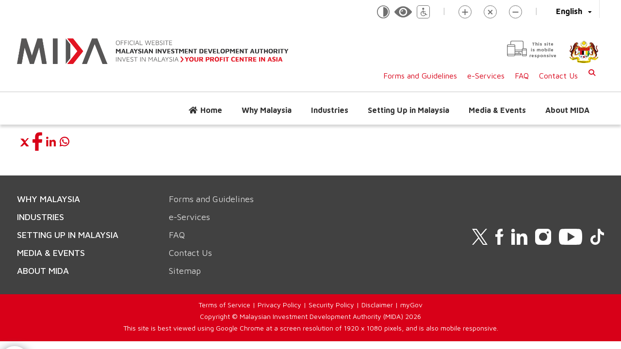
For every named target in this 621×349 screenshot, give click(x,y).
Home (211, 110)
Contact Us (558, 75)
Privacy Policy (279, 305)
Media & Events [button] (497, 110)
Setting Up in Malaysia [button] (408, 110)
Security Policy (331, 305)
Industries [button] (329, 110)
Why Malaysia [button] (267, 110)
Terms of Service (224, 305)
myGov (411, 305)
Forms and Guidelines (420, 75)
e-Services (486, 75)
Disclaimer (377, 305)
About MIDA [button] (567, 110)
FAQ (522, 75)
